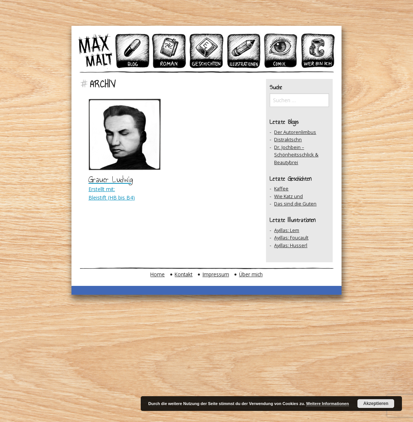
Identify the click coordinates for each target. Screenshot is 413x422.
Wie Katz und (288, 196)
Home (157, 274)
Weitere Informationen (327, 403)
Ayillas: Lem (286, 230)
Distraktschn (288, 139)
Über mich (251, 274)
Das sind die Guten (295, 203)
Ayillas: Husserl (290, 245)
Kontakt (183, 274)
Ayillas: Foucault (291, 237)
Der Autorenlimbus (295, 132)
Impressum (216, 274)
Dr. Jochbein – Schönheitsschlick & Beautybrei (296, 155)
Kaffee (281, 188)
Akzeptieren (375, 403)
